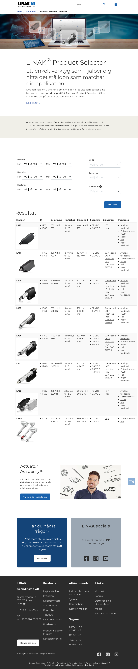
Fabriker (99, 596)
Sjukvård (74, 599)
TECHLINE (75, 640)
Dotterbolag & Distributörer (103, 602)
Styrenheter (50, 605)
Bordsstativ (49, 624)
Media (98, 608)
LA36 (19, 335)
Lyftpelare (49, 596)
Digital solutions (52, 619)
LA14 (18, 253)
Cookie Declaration (37, 663)
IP (90, 160)
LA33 (18, 308)
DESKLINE (75, 635)
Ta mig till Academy (35, 497)
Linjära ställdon (51, 591)
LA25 (18, 280)
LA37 (19, 363)
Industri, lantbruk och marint (79, 593)
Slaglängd (22, 185)
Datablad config (52, 638)
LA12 (18, 225)
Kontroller (49, 610)
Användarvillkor (76, 663)
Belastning (22, 159)
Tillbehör (48, 615)
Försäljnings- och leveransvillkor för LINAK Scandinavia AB (69, 665)
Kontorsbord (76, 604)
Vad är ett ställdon (105, 613)
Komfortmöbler (78, 608)
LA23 (18, 391)
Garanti (104, 663)
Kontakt (99, 591)
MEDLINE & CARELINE (75, 629)
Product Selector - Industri (53, 632)
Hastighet (22, 172)
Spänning (93, 173)
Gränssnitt (94, 187)
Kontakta (42, 558)
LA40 (19, 418)
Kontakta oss (28, 643)
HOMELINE (75, 644)
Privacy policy (92, 663)
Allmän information (57, 663)
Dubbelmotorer (52, 600)
